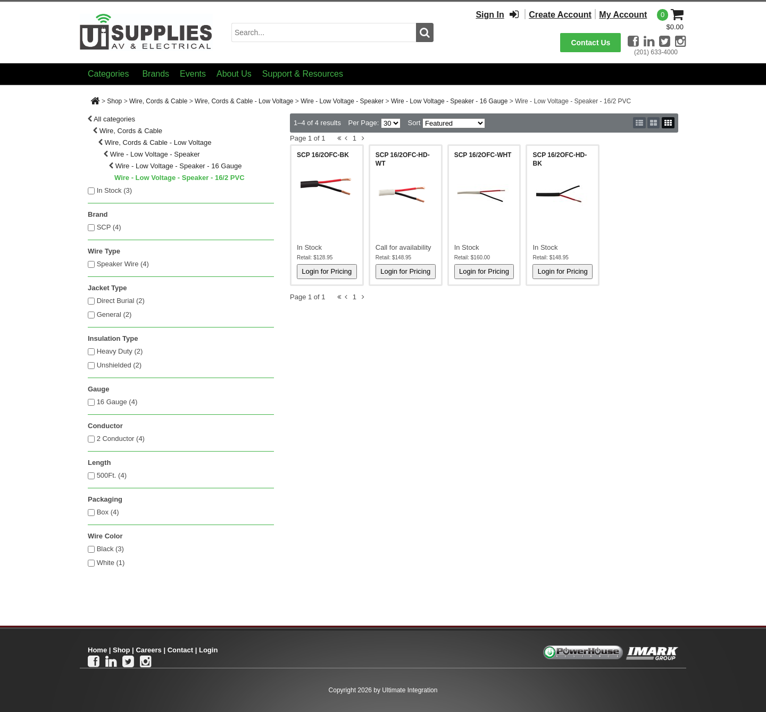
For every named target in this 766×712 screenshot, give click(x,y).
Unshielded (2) (119, 365)
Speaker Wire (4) (123, 264)
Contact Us (590, 42)
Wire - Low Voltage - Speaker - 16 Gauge (449, 101)
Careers (148, 650)
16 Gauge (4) (117, 402)
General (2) (114, 314)
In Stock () (114, 190)
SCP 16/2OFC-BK (323, 155)
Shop (114, 101)
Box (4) (108, 512)
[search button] (425, 32)
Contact (180, 650)
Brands (155, 73)
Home (97, 650)
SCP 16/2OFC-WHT (483, 155)
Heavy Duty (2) (120, 351)
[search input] (323, 32)
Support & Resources (302, 73)
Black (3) (110, 549)
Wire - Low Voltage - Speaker (342, 101)
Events (193, 73)
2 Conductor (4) (121, 439)
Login (208, 650)
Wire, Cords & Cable (158, 101)
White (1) (111, 563)
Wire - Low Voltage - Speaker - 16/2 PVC (179, 178)
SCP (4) (109, 227)
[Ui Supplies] (146, 32)
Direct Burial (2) (121, 301)
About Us (234, 73)
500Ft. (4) (112, 475)
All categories (114, 119)
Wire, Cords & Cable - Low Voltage (244, 101)
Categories (108, 73)
